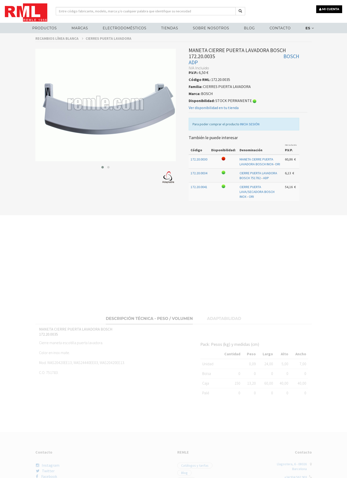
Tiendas (169, 28)
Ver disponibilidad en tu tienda (214, 118)
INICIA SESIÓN (249, 135)
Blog (249, 28)
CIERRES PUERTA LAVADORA (108, 49)
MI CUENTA (329, 9)
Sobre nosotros (211, 28)
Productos (44, 28)
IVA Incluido (291, 156)
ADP (193, 73)
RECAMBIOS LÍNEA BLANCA (59, 49)
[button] (102, 178)
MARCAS (80, 28)
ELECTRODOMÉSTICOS (124, 28)
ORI (277, 175)
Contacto (280, 28)
